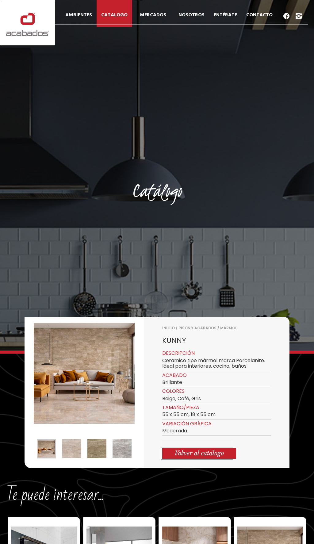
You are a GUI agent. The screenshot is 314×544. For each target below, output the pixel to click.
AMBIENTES (78, 15)
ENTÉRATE (225, 15)
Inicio (168, 328)
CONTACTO (259, 15)
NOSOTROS (191, 15)
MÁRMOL (228, 328)
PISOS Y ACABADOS (197, 328)
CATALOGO (114, 15)
